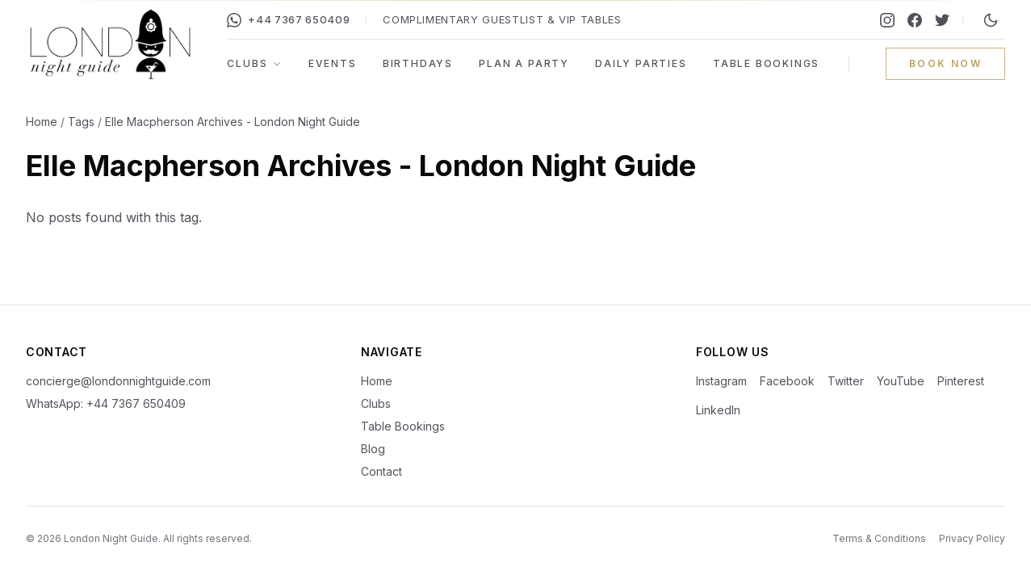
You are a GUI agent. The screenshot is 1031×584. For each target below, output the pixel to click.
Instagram (721, 381)
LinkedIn (718, 410)
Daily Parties (640, 63)
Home (41, 121)
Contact (381, 471)
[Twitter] (942, 20)
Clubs (254, 63)
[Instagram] (887, 20)
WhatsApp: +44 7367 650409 (106, 403)
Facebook (787, 381)
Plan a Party (524, 63)
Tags (81, 121)
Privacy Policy (972, 538)
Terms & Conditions (879, 538)
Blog (373, 449)
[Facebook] (914, 20)
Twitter (846, 381)
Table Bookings (766, 63)
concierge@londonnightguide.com (118, 381)
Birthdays (418, 63)
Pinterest (960, 381)
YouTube (900, 381)
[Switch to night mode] (990, 20)
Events (332, 63)
